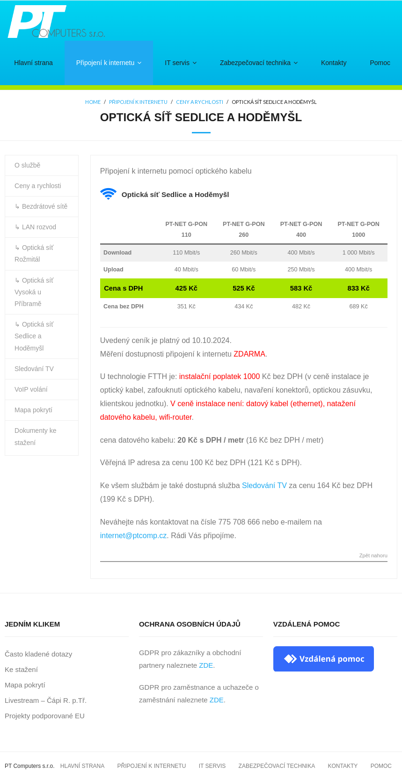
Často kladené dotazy (38, 654)
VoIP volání (31, 389)
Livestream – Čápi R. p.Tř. (46, 700)
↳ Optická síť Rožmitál (34, 253)
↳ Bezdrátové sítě (41, 206)
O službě (27, 165)
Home (93, 102)
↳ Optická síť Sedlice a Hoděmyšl (34, 336)
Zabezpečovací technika (277, 766)
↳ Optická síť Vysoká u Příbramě (34, 292)
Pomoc (381, 766)
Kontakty (343, 766)
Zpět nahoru (373, 555)
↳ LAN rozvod (35, 227)
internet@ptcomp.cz (133, 536)
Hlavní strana (82, 766)
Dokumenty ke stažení (35, 436)
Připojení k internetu (138, 102)
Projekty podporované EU (45, 716)
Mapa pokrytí (33, 410)
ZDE (206, 665)
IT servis (212, 766)
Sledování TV (264, 485)
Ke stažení (21, 669)
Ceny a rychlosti (199, 102)
